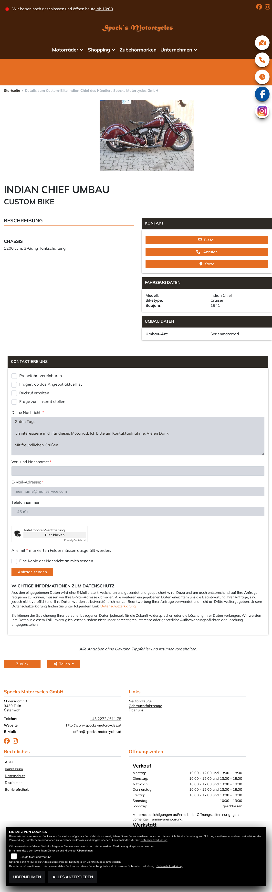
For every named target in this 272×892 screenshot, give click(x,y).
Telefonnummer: (26, 502)
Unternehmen (176, 50)
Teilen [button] (62, 663)
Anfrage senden (32, 571)
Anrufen (207, 251)
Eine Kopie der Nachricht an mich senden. (56, 560)
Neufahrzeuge (140, 701)
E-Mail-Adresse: (27, 482)
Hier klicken (54, 535)
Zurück (22, 663)
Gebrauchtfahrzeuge (145, 706)
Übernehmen (27, 876)
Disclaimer (13, 782)
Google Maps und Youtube (35, 857)
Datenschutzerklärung (118, 606)
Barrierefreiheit (17, 789)
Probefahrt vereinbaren (40, 375)
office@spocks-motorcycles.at (97, 731)
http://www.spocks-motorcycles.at (93, 725)
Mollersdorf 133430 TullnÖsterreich (15, 705)
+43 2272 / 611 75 (105, 719)
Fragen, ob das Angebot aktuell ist (50, 384)
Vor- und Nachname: (31, 461)
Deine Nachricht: (27, 412)
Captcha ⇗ (75, 540)
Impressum (14, 769)
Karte (206, 263)
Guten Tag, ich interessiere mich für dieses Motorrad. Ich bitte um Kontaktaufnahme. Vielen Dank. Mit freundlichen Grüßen (137, 436)
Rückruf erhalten (34, 392)
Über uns (136, 710)
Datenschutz (15, 776)
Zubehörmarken (138, 50)
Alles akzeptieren (72, 876)
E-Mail (207, 239)
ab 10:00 (104, 8)
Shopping (99, 50)
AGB (9, 762)
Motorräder (65, 50)
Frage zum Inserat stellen (42, 401)
